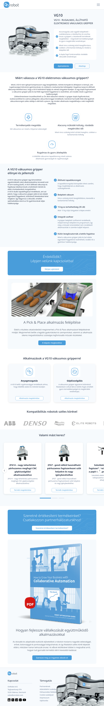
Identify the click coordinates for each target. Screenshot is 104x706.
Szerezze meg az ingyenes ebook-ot (52, 657)
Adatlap (82, 66)
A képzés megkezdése (52, 343)
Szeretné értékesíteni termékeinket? (52, 528)
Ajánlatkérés (63, 66)
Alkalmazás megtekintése (29, 398)
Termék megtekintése (22, 490)
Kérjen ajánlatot (52, 269)
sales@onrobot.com (15, 695)
